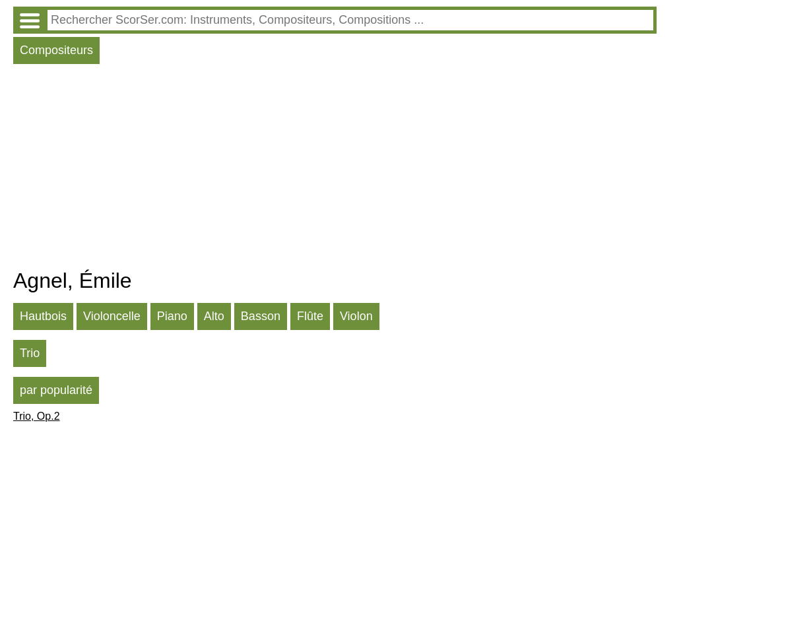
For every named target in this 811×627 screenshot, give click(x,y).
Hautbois (43, 316)
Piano (172, 316)
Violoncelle (112, 316)
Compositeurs (56, 50)
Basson (260, 316)
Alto (214, 316)
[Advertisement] (335, 169)
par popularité (56, 390)
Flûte (310, 316)
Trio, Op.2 (36, 416)
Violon (356, 316)
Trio (30, 353)
